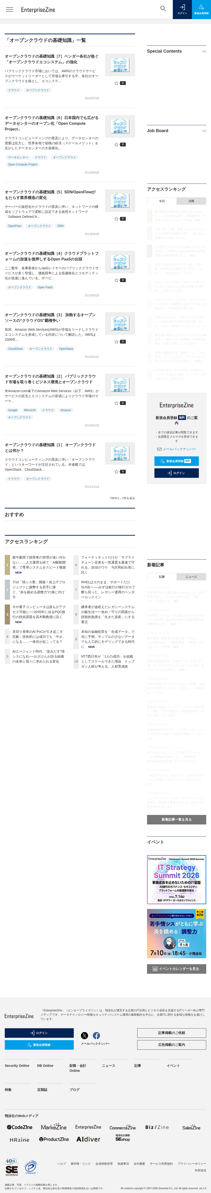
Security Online (17, 1066)
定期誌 (42, 1090)
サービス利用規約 (161, 1163)
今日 (162, 201)
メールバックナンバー (176, 449)
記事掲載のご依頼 (171, 1033)
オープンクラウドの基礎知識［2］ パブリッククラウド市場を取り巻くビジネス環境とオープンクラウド (50, 379)
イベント (173, 1066)
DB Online (45, 1066)
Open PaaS (45, 287)
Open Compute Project (22, 164)
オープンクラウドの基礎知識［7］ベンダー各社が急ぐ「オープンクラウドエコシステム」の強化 (52, 59)
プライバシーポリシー (192, 1163)
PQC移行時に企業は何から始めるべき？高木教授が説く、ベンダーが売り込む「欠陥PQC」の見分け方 (176, 597)
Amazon (65, 410)
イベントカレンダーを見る (176, 969)
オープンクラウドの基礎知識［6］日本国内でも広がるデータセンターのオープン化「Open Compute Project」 (52, 123)
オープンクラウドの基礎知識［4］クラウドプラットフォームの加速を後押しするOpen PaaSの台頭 (52, 256)
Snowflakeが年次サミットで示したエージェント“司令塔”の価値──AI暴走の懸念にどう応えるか (176, 734)
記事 (162, 577)
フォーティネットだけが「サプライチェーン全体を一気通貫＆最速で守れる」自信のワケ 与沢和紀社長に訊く (180, 304)
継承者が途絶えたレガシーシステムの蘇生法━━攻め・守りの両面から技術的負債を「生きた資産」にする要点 (180, 339)
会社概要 (139, 1163)
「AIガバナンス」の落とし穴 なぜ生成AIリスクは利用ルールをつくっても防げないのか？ (175, 780)
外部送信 (200, 1170)
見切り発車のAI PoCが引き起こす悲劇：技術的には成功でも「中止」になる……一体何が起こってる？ (39, 637)
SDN (60, 226)
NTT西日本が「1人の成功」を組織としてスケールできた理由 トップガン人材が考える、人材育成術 (108, 661)
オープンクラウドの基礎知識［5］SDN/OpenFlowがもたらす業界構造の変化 (50, 195)
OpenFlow (14, 226)
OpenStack (66, 348)
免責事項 (123, 1163)
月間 (191, 201)
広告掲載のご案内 (171, 1045)
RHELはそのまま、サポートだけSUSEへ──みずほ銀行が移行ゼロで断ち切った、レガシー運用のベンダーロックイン (180, 322)
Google (12, 410)
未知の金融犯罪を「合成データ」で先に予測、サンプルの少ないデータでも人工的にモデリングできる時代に (180, 357)
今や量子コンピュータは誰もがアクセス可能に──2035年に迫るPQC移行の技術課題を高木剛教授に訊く (39, 612)
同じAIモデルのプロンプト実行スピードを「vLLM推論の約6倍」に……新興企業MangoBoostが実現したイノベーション (174, 757)
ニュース (191, 577)
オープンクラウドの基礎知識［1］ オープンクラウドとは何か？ (50, 448)
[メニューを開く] (9, 9)
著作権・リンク (81, 1163)
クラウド (14, 90)
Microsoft (30, 410)
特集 (8, 1090)
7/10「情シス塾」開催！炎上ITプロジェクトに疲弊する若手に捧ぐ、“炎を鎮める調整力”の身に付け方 (180, 234)
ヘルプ (61, 1163)
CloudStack (15, 348)
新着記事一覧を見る (177, 819)
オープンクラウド (37, 90)
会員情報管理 (104, 1163)
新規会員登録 (175, 461)
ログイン (176, 473)
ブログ (74, 1090)
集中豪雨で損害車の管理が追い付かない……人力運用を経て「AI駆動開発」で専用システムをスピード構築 (39, 562)
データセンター (18, 157)
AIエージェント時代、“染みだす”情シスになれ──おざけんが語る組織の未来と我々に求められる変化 (38, 656)
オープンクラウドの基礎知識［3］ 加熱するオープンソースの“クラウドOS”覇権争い (50, 318)
